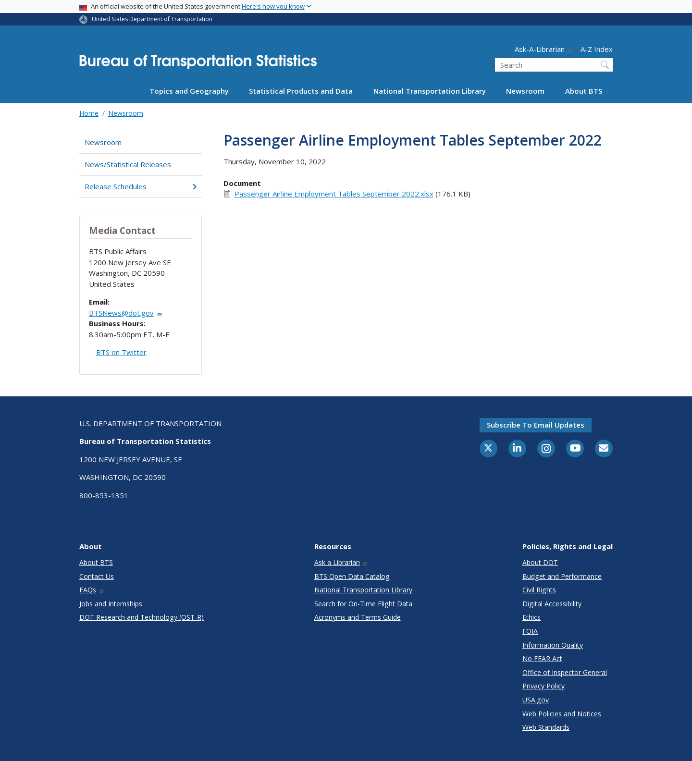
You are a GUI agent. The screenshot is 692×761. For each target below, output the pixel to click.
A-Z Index (597, 49)
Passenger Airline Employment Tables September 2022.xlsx (334, 193)
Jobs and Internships (110, 603)
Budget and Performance (562, 576)
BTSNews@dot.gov (125, 313)
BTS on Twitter (121, 352)
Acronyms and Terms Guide (357, 617)
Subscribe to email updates (535, 425)
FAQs (92, 589)
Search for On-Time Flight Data (363, 603)
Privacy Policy (543, 685)
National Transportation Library (429, 91)
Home (89, 113)
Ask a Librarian (341, 562)
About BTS (583, 91)
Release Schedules (141, 186)
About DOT (540, 562)
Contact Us (96, 576)
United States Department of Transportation (152, 19)
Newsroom (525, 91)
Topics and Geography (189, 91)
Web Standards (545, 727)
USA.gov (535, 699)
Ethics (531, 617)
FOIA (530, 631)
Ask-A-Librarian (544, 49)
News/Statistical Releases (128, 164)
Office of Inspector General (564, 672)
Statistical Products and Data (301, 91)
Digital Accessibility (551, 603)
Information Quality (552, 645)
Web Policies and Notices (561, 713)
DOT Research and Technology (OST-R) (141, 617)
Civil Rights (539, 589)
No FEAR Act (542, 658)
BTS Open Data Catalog (352, 576)
